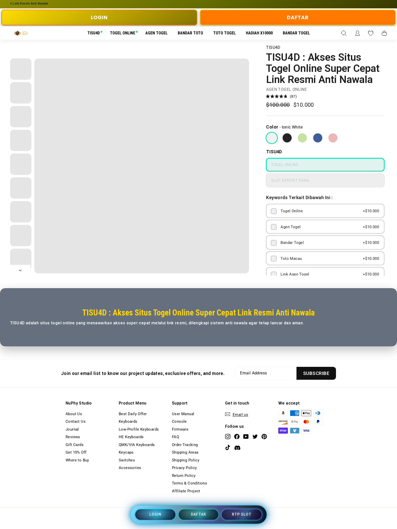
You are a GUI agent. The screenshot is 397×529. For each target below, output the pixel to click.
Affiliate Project (186, 491)
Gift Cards (75, 444)
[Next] (20, 269)
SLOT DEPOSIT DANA (290, 180)
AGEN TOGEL (156, 33)
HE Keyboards (131, 437)
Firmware (180, 429)
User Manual (183, 414)
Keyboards (128, 421)
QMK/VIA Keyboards (137, 444)
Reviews (73, 437)
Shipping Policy (185, 460)
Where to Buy (77, 460)
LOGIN (99, 17)
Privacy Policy (184, 467)
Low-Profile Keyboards (139, 429)
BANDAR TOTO (190, 33)
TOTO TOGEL (224, 33)
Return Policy (183, 475)
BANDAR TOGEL (296, 33)
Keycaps (126, 452)
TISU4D (93, 33)
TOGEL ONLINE (122, 33)
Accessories (130, 467)
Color (272, 127)
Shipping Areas (185, 452)
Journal (72, 429)
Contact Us (76, 421)
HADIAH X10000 (259, 33)
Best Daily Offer (133, 414)
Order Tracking (185, 444)
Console (179, 421)
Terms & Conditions (189, 483)
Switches (127, 460)
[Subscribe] (316, 373)
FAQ (175, 437)
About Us (74, 414)
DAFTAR (298, 17)
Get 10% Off (76, 452)
